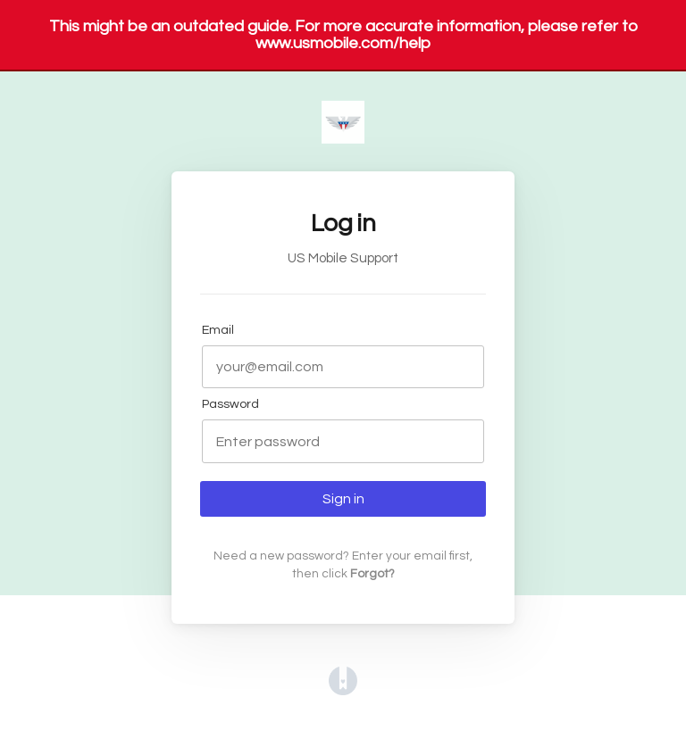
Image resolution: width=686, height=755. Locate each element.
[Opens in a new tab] (343, 691)
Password (230, 404)
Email (218, 329)
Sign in (343, 499)
